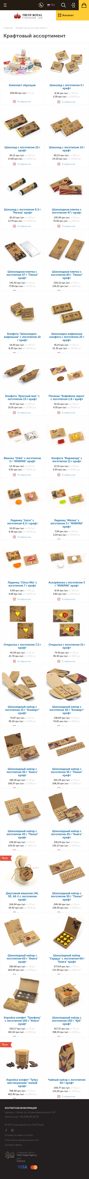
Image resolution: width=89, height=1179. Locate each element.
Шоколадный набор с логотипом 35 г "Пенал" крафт (66, 772)
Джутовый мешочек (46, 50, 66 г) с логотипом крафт (22, 896)
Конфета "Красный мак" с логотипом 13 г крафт (22, 398)
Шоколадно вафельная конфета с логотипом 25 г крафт (66, 337)
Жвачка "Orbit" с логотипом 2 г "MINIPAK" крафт (22, 460)
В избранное (24, 101)
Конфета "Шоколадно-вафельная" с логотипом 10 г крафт (22, 337)
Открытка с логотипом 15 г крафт (67, 646)
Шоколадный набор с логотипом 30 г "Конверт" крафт (66, 710)
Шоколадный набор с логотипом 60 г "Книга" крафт (22, 958)
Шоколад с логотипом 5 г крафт (67, 87)
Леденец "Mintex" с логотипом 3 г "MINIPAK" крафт (66, 523)
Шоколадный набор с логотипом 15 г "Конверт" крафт (22, 710)
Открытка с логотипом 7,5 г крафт (22, 646)
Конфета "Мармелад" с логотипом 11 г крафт (66, 460)
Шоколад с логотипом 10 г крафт (22, 149)
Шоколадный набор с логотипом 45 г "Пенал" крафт (22, 834)
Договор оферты (13, 1145)
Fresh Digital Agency (27, 1155)
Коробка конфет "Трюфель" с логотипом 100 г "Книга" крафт (22, 1021)
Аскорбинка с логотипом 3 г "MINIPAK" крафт (67, 584)
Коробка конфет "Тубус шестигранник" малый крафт (22, 1083)
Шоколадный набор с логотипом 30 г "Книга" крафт (22, 772)
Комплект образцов (22, 85)
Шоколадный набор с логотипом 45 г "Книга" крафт (66, 834)
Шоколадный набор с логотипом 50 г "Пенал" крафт (67, 896)
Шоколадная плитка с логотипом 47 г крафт (66, 211)
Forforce (21, 1161)
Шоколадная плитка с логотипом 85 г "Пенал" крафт (67, 275)
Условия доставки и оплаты (19, 1135)
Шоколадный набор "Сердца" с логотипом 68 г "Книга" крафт (67, 958)
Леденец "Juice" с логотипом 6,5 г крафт (22, 522)
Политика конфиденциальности (22, 1140)
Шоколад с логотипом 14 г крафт (67, 149)
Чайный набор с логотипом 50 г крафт (66, 1081)
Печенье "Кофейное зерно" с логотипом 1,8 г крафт (67, 398)
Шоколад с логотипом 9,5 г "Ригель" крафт (22, 211)
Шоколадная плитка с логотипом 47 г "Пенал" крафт (22, 275)
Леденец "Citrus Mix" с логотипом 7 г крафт (22, 584)
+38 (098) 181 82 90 (29, 1116)
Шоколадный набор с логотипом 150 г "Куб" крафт (66, 1021)
